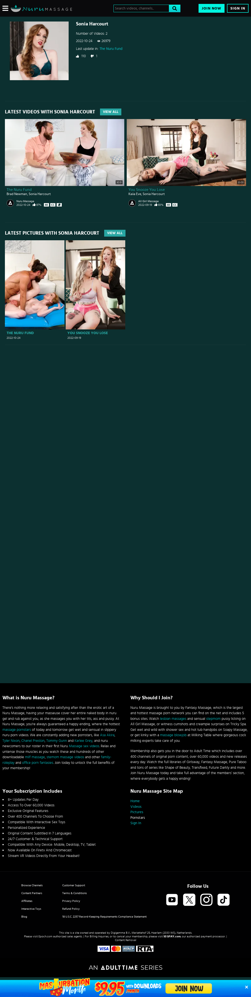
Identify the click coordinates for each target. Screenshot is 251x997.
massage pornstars (16, 730)
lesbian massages (173, 719)
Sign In (237, 8)
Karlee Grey (83, 741)
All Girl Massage (148, 201)
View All (110, 112)
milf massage (35, 757)
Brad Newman (17, 194)
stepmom (213, 719)
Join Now (211, 8)
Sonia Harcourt (40, 194)
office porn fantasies (37, 763)
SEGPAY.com (172, 936)
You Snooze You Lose (146, 190)
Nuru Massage (25, 201)
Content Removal (125, 940)
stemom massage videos (65, 757)
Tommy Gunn (56, 741)
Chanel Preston (33, 741)
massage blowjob (173, 735)
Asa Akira (107, 735)
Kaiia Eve (134, 194)
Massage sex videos (84, 746)
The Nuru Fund (111, 49)
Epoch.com (45, 936)
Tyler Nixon (11, 741)
